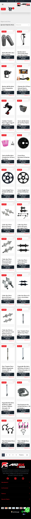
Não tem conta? (7, 59)
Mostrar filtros (7, 25)
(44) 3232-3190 (10, 1)
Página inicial (4, 21)
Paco (9, 21)
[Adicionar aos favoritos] (14, 31)
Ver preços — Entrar (8, 57)
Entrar (3, 9)
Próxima (21, 455)
